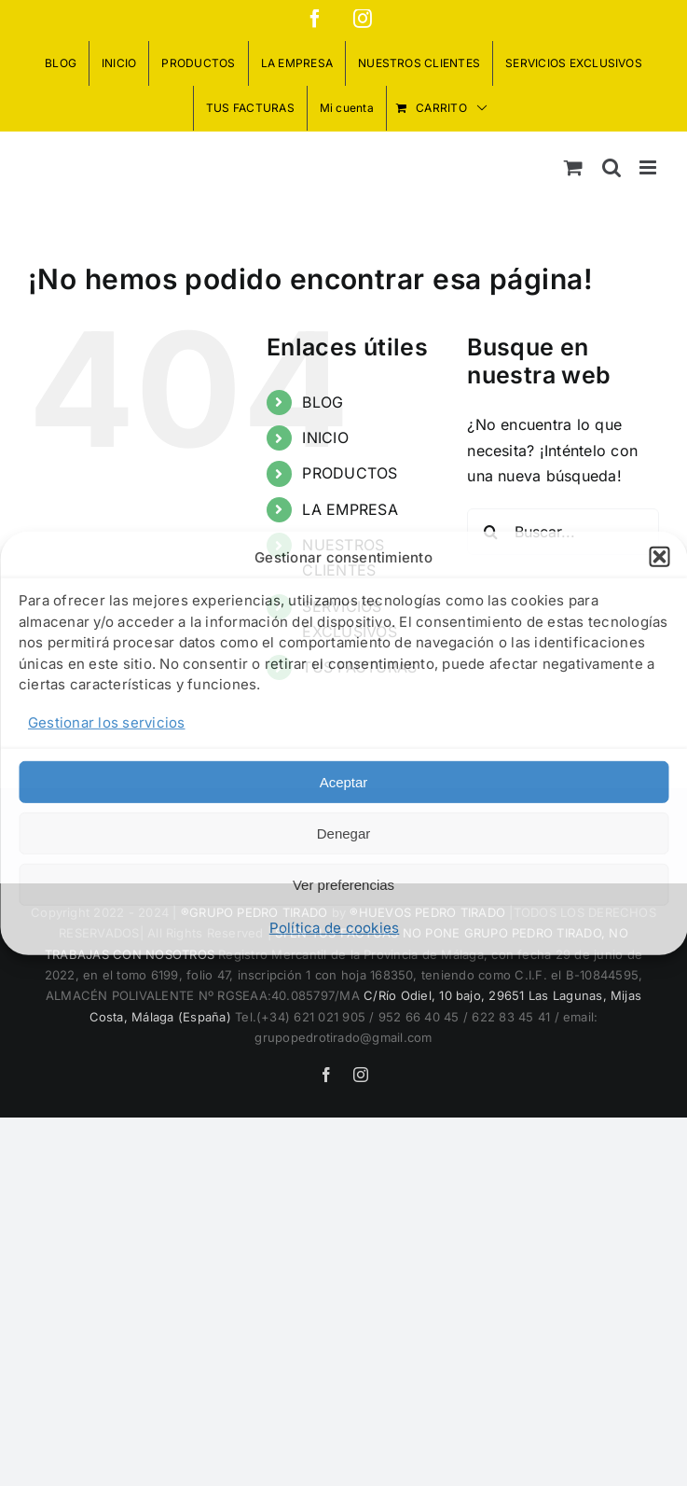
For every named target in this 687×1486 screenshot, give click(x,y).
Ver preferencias (343, 885)
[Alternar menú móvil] (649, 167)
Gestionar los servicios (106, 722)
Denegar (344, 833)
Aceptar (344, 782)
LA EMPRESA (349, 509)
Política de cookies (334, 928)
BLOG (322, 402)
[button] (659, 557)
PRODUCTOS (349, 473)
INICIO (325, 437)
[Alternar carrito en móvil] (573, 167)
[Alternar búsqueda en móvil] (611, 167)
